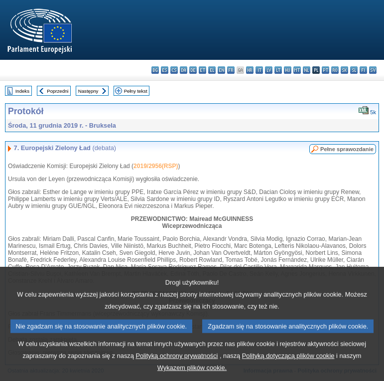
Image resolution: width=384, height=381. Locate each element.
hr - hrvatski (250, 70)
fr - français (231, 70)
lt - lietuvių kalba (278, 70)
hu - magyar (287, 70)
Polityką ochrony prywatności (176, 365)
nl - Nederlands (306, 70)
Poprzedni (57, 91)
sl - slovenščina (354, 70)
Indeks (22, 91)
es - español (164, 70)
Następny (88, 91)
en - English (221, 70)
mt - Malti (297, 70)
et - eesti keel (202, 70)
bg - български (155, 70)
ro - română (335, 70)
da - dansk (183, 70)
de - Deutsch (193, 70)
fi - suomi (363, 70)
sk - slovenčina (344, 70)
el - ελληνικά (212, 70)
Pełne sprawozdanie (347, 149)
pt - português (325, 70)
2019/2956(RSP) (155, 166)
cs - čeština (174, 70)
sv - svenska (373, 70)
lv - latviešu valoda (268, 70)
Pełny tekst (135, 91)
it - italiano (259, 70)
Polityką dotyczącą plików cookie (288, 365)
